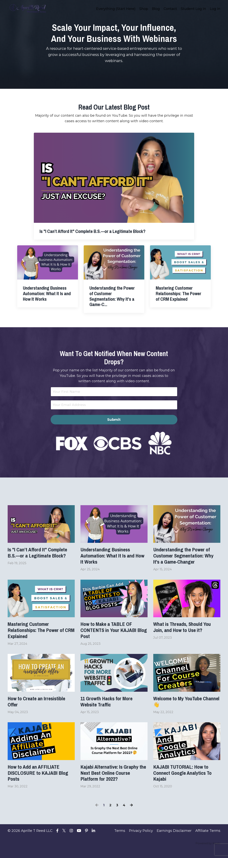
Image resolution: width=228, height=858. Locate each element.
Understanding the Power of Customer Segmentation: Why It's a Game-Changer (185, 557)
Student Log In (193, 9)
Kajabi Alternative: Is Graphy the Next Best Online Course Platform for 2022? (113, 780)
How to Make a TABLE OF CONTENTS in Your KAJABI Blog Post (111, 633)
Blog (156, 9)
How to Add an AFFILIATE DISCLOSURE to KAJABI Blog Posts (37, 780)
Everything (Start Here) (115, 9)
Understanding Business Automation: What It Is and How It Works (110, 557)
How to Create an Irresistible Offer (40, 707)
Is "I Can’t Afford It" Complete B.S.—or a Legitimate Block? (41, 553)
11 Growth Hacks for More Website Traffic (110, 707)
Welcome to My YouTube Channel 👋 (181, 707)
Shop (143, 9)
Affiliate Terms (207, 839)
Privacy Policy (141, 839)
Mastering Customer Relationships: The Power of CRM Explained (40, 633)
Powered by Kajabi (208, 852)
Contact (170, 9)
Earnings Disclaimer (174, 839)
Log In (215, 9)
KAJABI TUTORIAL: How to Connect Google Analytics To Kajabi (186, 780)
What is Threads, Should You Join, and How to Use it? (186, 630)
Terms (119, 839)
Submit (114, 420)
